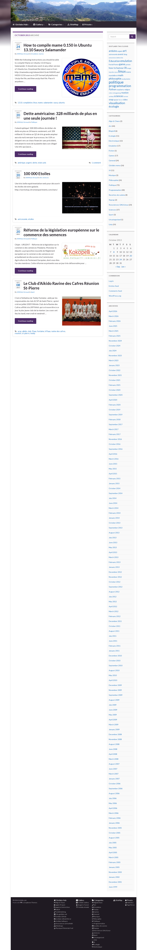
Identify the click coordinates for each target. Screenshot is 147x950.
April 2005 (113, 852)
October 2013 (114, 523)
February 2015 (114, 478)
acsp (19, 331)
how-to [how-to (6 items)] (112, 68)
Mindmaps (58, 926)
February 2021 (114, 385)
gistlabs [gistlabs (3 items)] (128, 64)
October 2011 (114, 626)
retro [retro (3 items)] (110, 93)
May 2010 (113, 675)
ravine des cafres (58, 331)
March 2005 (113, 857)
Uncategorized (115, 219)
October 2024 (114, 346)
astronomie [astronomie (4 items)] (113, 54)
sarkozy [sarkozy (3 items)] (111, 96)
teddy (32, 333)
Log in (111, 281)
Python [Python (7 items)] (112, 89)
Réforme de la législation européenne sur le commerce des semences (61, 232)
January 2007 (114, 779)
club (29, 331)
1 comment (96, 163)
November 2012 (115, 577)
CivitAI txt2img (60, 912)
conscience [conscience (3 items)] (112, 58)
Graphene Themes (30, 903)
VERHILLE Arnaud (23, 54)
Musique (112, 175)
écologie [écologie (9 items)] (114, 106)
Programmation (115, 190)
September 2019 (115, 414)
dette (35, 163)
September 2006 (115, 788)
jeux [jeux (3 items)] (116, 72)
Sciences (46, 178)
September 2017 (115, 424)
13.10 (20, 103)
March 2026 (113, 316)
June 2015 (113, 464)
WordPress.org (115, 296)
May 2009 (113, 715)
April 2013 (113, 552)
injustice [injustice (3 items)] (111, 72)
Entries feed (114, 286)
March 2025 (113, 331)
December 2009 (115, 685)
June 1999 (113, 887)
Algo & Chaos (114, 121)
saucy (55, 103)
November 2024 (115, 341)
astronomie (22, 219)
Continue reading (25, 89)
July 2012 (112, 596)
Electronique (114, 141)
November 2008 (115, 739)
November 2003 (115, 872)
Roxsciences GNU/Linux (118, 205)
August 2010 (114, 670)
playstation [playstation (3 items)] (126, 79)
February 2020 (114, 405)
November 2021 (115, 375)
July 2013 (112, 537)
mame (40, 103)
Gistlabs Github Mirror (62, 919)
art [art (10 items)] (125, 50)
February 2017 (114, 434)
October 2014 (114, 488)
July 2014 (112, 498)
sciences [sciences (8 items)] (118, 96)
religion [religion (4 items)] (127, 90)
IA (110, 170)
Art (41, 178)
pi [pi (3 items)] (122, 79)
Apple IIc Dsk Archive (62, 907)
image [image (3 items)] (129, 68)
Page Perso (129, 905)
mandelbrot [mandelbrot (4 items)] (113, 75)
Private (87, 24)
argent (29, 163)
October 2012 (114, 582)
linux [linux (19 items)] (122, 71)
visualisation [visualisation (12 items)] (117, 103)
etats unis (42, 163)
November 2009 (115, 690)
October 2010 (114, 660)
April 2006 (113, 808)
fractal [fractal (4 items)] (111, 64)
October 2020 (114, 390)
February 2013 (114, 562)
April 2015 (113, 473)
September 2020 (115, 395)
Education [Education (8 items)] (114, 60)
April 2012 (113, 606)
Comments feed (115, 291)
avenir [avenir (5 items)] (120, 54)
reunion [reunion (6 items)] (124, 92)
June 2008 (113, 749)
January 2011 (114, 651)
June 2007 (113, 769)
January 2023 (114, 365)
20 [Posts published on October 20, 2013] (131, 255)
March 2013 (113, 557)
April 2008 (113, 754)
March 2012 (113, 611)
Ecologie (112, 136)
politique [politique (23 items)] (116, 82)
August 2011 (114, 631)
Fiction (111, 151)
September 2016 (115, 449)
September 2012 (115, 587)
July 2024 (112, 350)
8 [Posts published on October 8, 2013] (113, 252)
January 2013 (114, 567)
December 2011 (115, 621)
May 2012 (113, 601)
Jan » (123, 266)
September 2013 (115, 528)
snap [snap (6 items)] (111, 99)
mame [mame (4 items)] (128, 72)
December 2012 (115, 572)
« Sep (118, 266)
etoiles (31, 219)
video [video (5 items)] (125, 99)
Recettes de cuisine (117, 195)
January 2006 (114, 823)
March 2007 (113, 774)
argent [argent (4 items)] (119, 51)
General (112, 160)
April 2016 (113, 454)
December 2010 (115, 656)
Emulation (34, 54)
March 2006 (113, 813)
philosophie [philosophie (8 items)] (115, 78)
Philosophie (113, 180)
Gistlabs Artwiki (82, 907)
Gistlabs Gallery (82, 903)
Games (41, 54)
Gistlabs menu (114, 165)
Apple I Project (59, 905)
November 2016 (115, 439)
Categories (55, 24)
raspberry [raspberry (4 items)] (120, 90)
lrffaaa (47, 331)
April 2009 (113, 719)
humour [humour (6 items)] (120, 68)
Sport (33, 292)
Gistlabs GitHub (60, 917)
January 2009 (114, 729)
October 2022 (114, 370)
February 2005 (114, 862)
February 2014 (114, 513)
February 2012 (114, 616)
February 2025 (114, 336)
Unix (110, 224)
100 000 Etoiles (37, 173)
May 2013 (113, 547)
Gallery (38, 24)
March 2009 (113, 724)
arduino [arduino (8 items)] (113, 50)
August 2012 (114, 592)
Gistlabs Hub (21, 24)
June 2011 (113, 641)
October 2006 (114, 783)
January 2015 (114, 483)
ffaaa (34, 331)
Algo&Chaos (97, 903)
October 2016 (114, 444)
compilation (28, 103)
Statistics (129, 903)
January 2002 (114, 877)
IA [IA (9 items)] (125, 67)
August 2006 (114, 793)
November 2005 (115, 828)
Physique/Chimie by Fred (63, 928)
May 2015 (113, 469)
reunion (18, 333)
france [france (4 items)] (116, 64)
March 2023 (113, 360)
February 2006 (114, 818)
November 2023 (115, 355)
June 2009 (113, 710)
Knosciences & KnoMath (63, 923)
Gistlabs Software (61, 921)
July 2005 (112, 842)
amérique (21, 163)
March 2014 (113, 508)
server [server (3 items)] (126, 96)
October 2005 (114, 833)
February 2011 (114, 646)
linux (35, 103)
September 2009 (115, 695)
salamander (48, 103)
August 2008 (114, 744)
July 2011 (112, 636)
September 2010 (115, 665)
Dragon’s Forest (82, 905)
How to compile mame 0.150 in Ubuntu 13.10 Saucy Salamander (58, 47)
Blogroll (112, 131)
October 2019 (114, 410)
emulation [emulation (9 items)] (126, 60)
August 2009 (114, 700)
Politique (34, 122)
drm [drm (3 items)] (121, 58)
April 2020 (113, 400)
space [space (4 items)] (116, 100)
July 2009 (112, 705)
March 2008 (113, 759)
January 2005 (114, 867)
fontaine (40, 331)
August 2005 (114, 838)
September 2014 (115, 493)
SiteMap (72, 24)
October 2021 (114, 380)
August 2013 (114, 533)
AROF (57, 910)
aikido (24, 331)
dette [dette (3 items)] (118, 58)
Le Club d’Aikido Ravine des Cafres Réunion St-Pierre (61, 285)
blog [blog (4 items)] (125, 54)
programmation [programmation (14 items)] (120, 86)
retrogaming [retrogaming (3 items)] (117, 93)
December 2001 (115, 882)
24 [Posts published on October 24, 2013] (120, 259)
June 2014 (113, 503)
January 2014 (114, 518)
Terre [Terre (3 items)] (120, 100)
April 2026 (113, 311)
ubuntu (62, 103)
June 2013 (113, 542)
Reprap (112, 200)
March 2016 (113, 459)
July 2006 (112, 798)
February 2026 (114, 321)
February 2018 (114, 419)
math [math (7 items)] (120, 75)
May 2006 (113, 803)
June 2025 (113, 326)
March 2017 (113, 429)
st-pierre (26, 333)
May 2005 (113, 847)
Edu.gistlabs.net (60, 914)
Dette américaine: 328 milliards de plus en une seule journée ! (60, 115)
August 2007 (114, 764)
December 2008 (115, 734)
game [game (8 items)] (122, 64)
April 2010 (113, 680)
